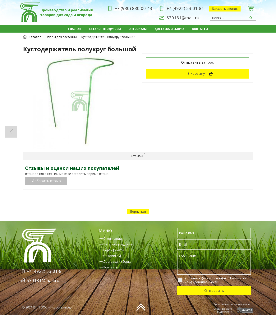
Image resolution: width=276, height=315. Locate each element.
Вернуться (138, 211)
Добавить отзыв (46, 180)
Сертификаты (113, 250)
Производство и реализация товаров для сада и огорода (66, 12)
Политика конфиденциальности (232, 304)
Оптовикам (138, 29)
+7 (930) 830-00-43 (133, 8)
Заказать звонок (225, 9)
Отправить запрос (197, 62)
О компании (112, 238)
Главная (74, 29)
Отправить (214, 290)
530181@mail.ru (183, 18)
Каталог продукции (105, 29)
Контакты (200, 29)
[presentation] (184, 308)
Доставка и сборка (169, 29)
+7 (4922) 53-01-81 (185, 8)
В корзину (201, 74)
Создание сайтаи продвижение (223, 310)
